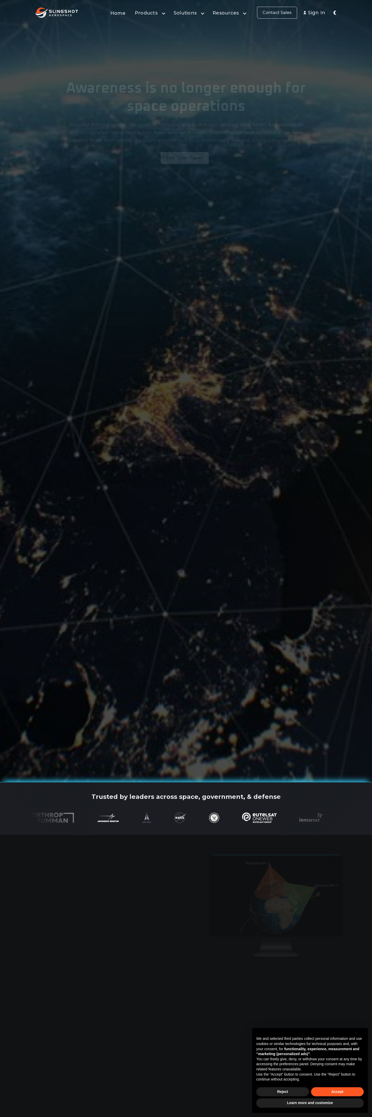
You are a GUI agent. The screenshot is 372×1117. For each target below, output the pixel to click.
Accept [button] (337, 1092)
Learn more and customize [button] (310, 1103)
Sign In (316, 13)
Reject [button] (282, 1092)
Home (118, 13)
